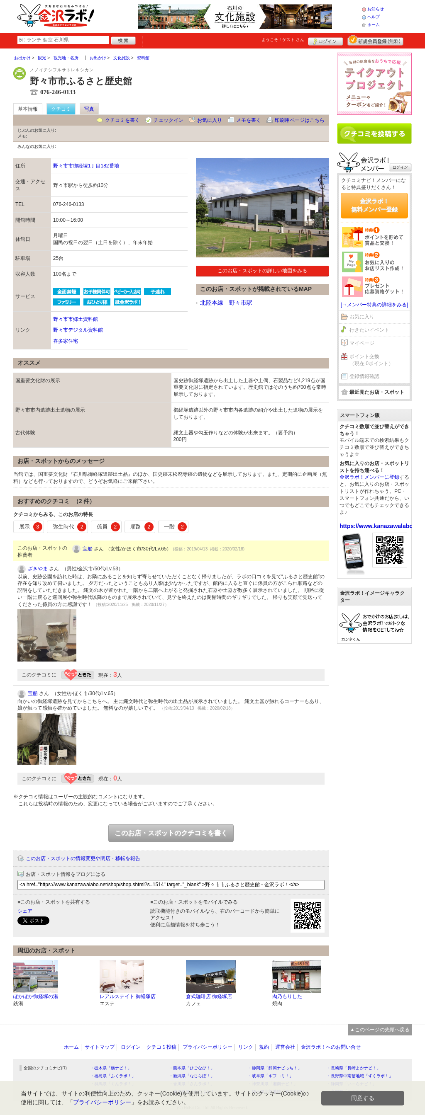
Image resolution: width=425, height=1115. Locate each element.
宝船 (88, 549)
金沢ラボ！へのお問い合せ (331, 1047)
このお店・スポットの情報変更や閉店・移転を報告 (83, 858)
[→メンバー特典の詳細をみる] (374, 305)
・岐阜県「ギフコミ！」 (270, 1076)
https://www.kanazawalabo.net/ (382, 526)
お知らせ (375, 9)
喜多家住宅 (65, 341)
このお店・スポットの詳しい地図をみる (262, 271)
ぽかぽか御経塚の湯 (35, 996)
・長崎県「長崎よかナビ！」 (354, 1068)
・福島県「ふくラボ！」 (113, 1076)
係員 (108, 526)
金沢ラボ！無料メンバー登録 (374, 205)
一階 (175, 526)
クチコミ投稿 (161, 1047)
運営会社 (285, 1047)
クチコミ (61, 109)
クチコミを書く (122, 120)
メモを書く (248, 120)
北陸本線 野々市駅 (226, 302)
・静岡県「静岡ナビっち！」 (275, 1068)
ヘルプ (373, 17)
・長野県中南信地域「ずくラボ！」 (360, 1076)
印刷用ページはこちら (300, 120)
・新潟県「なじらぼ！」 (192, 1076)
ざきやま (38, 569)
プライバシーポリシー (207, 1047)
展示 (30, 526)
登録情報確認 (364, 376)
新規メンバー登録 (375, 40)
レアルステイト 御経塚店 (128, 996)
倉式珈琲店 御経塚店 (209, 996)
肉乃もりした (287, 996)
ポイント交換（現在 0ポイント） (371, 360)
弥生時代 (70, 526)
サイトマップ (100, 1047)
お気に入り (209, 120)
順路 (142, 526)
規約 (264, 1047)
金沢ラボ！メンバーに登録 (369, 477)
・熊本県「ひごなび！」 (192, 1068)
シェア (24, 911)
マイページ (361, 343)
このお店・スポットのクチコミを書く (171, 832)
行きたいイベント (369, 330)
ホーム (373, 24)
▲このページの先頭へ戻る (380, 1030)
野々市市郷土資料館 (75, 319)
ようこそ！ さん (282, 39)
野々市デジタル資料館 (78, 330)
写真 (89, 109)
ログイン (325, 40)
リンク (245, 1047)
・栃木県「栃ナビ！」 (111, 1068)
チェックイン (168, 120)
